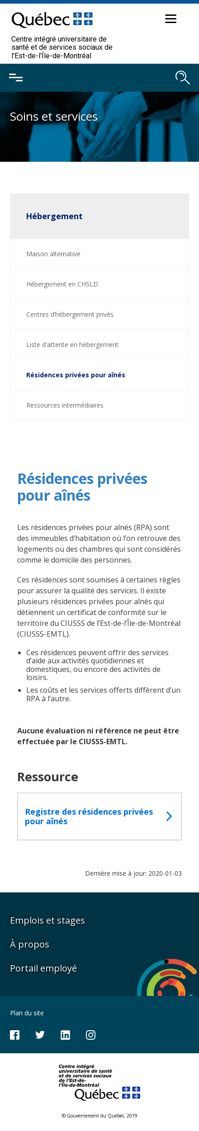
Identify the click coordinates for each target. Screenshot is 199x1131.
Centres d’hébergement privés (70, 314)
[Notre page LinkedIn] (65, 1034)
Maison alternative (53, 253)
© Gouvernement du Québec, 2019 (99, 1115)
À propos (29, 944)
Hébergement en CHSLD (62, 284)
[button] (170, 20)
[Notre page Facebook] (14, 1034)
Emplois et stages (47, 920)
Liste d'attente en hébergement (72, 344)
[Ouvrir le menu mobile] (16, 77)
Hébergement (54, 216)
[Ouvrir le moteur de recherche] (182, 78)
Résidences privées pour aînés (75, 375)
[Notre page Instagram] (90, 1034)
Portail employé (43, 968)
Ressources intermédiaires (65, 405)
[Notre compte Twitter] (40, 1034)
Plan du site (27, 1013)
